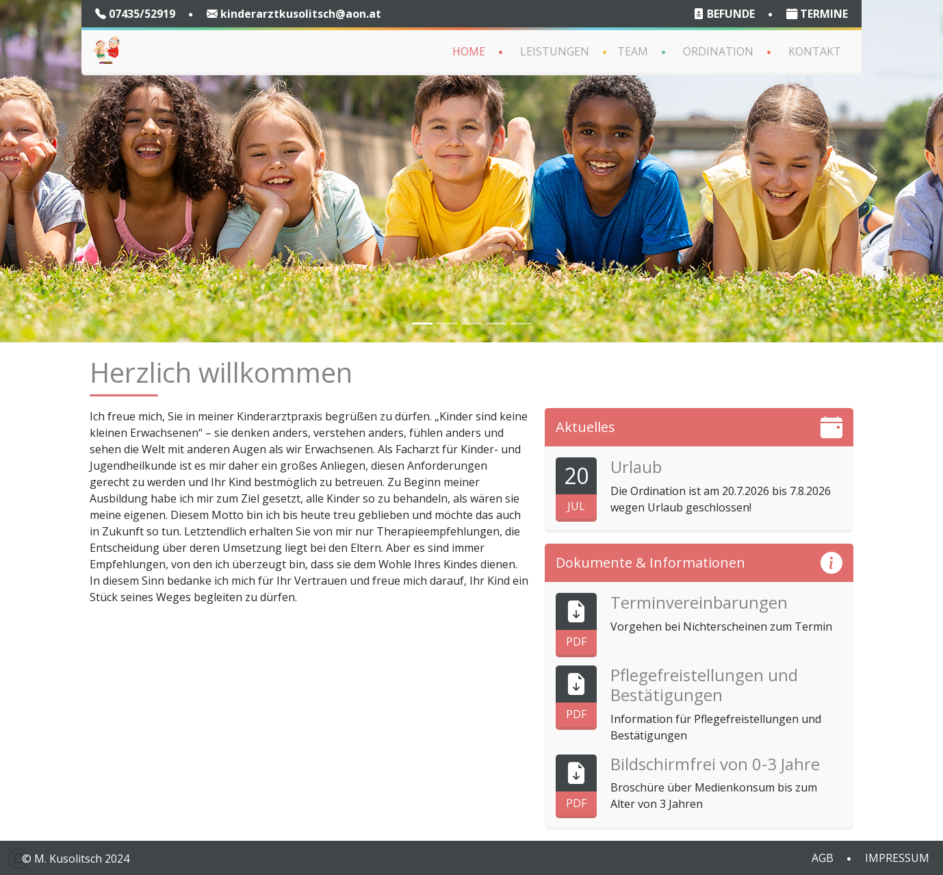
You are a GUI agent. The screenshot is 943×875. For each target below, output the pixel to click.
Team (632, 51)
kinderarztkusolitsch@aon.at (294, 13)
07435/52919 (135, 13)
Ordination (718, 51)
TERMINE (817, 13)
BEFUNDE (724, 13)
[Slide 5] (496, 323)
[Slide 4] (471, 323)
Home (468, 51)
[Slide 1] (422, 323)
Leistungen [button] (554, 51)
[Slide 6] (521, 323)
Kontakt (814, 51)
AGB (823, 857)
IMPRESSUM (897, 857)
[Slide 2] (447, 323)
